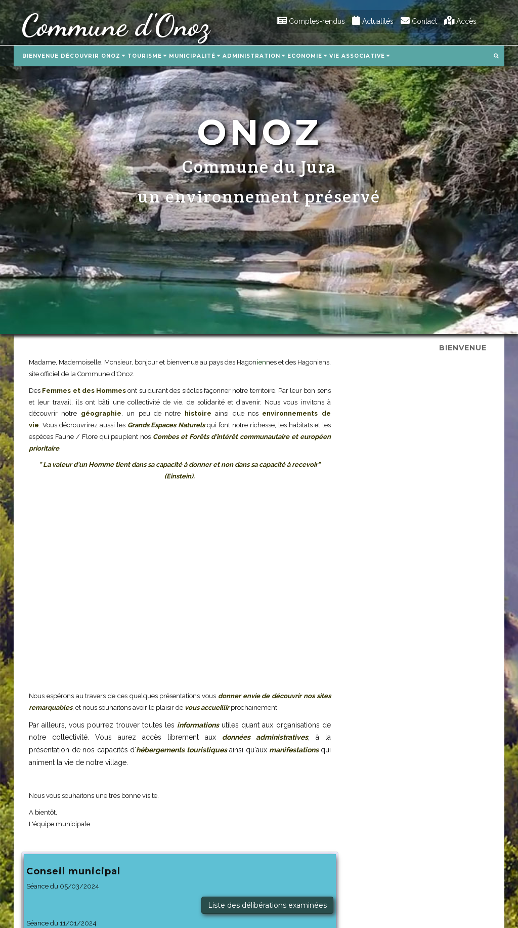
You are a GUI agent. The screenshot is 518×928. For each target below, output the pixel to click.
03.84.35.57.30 (47, 900)
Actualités (373, 21)
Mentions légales (455, 859)
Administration (254, 56)
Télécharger (464, 554)
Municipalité (195, 56)
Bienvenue (40, 56)
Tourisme (147, 56)
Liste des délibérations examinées (425, 410)
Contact (419, 21)
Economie (307, 56)
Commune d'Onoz (115, 25)
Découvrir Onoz (93, 56)
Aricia (398, 900)
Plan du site (407, 859)
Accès (460, 21)
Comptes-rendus (311, 21)
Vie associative (359, 56)
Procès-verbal (461, 447)
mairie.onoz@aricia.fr (57, 911)
